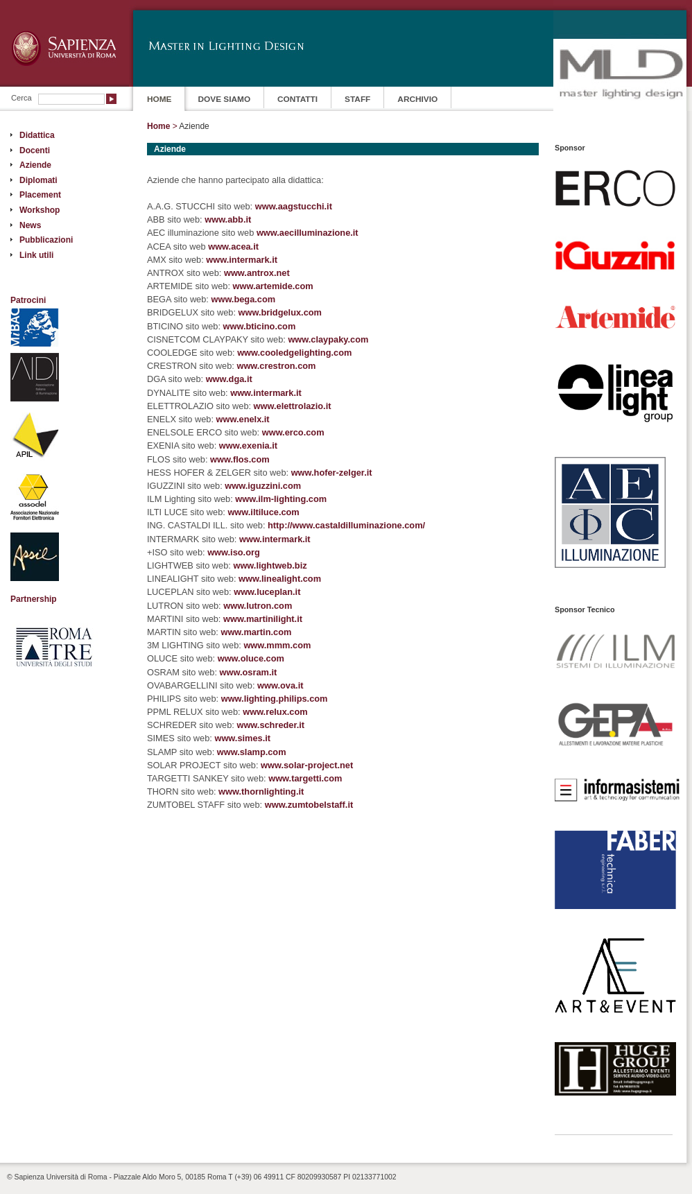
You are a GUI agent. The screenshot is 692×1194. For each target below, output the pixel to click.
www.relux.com (275, 712)
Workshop (39, 210)
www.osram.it (248, 672)
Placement (40, 195)
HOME (159, 99)
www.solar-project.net (307, 765)
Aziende (35, 165)
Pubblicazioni (46, 240)
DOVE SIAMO (224, 99)
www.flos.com (240, 459)
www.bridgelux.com (280, 312)
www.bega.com (243, 299)
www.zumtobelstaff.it (309, 804)
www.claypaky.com (328, 339)
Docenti (34, 150)
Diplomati (38, 180)
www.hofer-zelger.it (331, 472)
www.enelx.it (243, 419)
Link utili (36, 255)
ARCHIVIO (417, 99)
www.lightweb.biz (269, 565)
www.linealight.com (280, 578)
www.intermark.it (241, 259)
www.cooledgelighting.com (294, 352)
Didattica (37, 135)
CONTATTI (297, 99)
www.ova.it (280, 685)
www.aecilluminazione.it (307, 232)
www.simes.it (242, 738)
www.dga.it (229, 379)
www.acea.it (233, 246)
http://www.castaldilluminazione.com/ (346, 525)
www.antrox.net (257, 273)
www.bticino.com (259, 326)
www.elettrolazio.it (292, 406)
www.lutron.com (257, 605)
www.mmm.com (277, 645)
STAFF (357, 99)
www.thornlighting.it (261, 791)
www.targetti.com (305, 778)
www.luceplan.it (267, 592)
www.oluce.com (251, 658)
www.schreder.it (270, 725)
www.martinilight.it (262, 619)
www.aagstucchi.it (293, 206)
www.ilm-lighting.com (281, 499)
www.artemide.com (273, 286)
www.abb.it (228, 219)
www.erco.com (293, 432)
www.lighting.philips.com (274, 698)
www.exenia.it (248, 445)
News (30, 225)
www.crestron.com (275, 366)
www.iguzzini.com (263, 486)
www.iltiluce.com (263, 512)
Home (158, 126)
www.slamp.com (251, 752)
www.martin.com (255, 632)
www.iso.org (233, 552)
